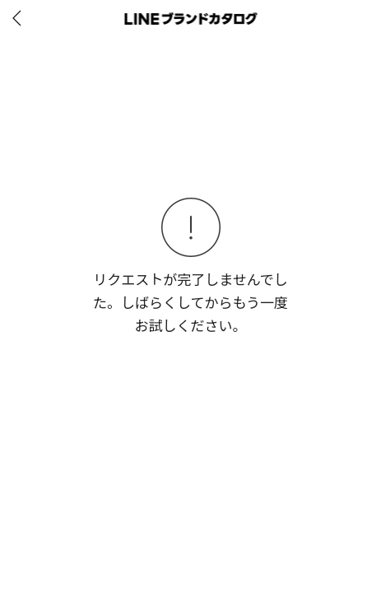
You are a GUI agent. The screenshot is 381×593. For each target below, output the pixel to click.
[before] (19, 18)
